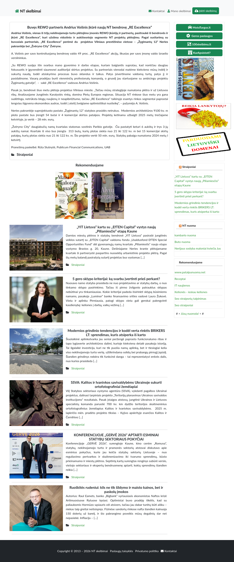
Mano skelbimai (179, 11)
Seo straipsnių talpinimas (190, 298)
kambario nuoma (185, 235)
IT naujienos (182, 285)
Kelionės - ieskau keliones (191, 292)
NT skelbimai (28, 11)
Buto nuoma (182, 241)
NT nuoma (189, 225)
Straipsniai (77, 264)
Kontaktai (157, 11)
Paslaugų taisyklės (122, 551)
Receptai (180, 278)
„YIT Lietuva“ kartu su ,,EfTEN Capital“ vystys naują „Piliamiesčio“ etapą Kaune (197, 181)
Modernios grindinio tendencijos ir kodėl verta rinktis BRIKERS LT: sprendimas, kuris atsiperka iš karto (197, 207)
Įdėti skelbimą (206, 10)
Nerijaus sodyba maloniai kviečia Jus (198, 248)
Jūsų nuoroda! (190, 313)
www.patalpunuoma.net (190, 272)
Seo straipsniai (184, 305)
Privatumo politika (147, 551)
